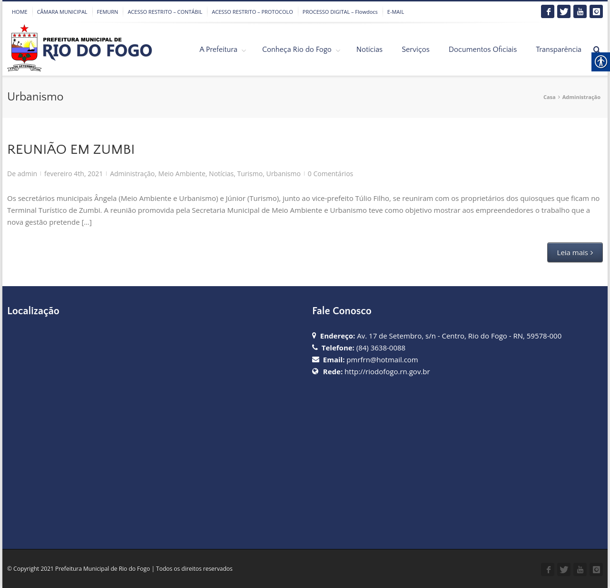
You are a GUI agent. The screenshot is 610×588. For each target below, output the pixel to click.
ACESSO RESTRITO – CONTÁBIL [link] (165, 11)
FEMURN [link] (107, 11)
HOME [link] (20, 11)
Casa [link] (549, 96)
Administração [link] (581, 96)
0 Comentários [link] (330, 173)
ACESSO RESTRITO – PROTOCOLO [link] (252, 11)
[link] (547, 11)
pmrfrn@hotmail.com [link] (382, 359)
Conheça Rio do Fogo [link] (297, 49)
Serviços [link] (416, 49)
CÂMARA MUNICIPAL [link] (62, 11)
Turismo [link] (250, 173)
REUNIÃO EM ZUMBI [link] (71, 150)
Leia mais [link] (572, 252)
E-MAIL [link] (395, 11)
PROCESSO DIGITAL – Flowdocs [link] (340, 11)
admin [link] (27, 173)
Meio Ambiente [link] (182, 173)
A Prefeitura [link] (218, 49)
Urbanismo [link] (283, 173)
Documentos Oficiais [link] (483, 49)
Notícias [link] (369, 49)
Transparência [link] (558, 49)
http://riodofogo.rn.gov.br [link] (387, 371)
